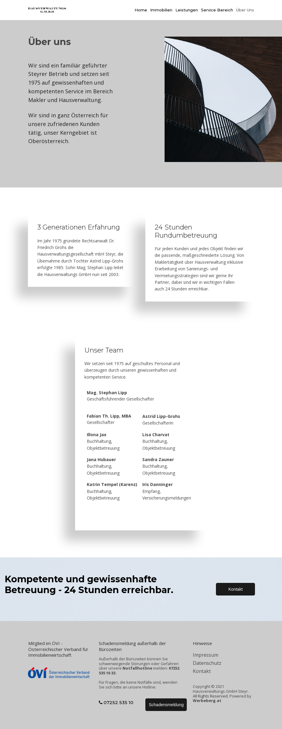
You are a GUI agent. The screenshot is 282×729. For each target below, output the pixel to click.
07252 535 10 (116, 702)
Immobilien (161, 10)
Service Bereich (217, 10)
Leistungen (186, 10)
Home (141, 10)
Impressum (205, 655)
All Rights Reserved (210, 696)
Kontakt (202, 671)
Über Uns (245, 10)
